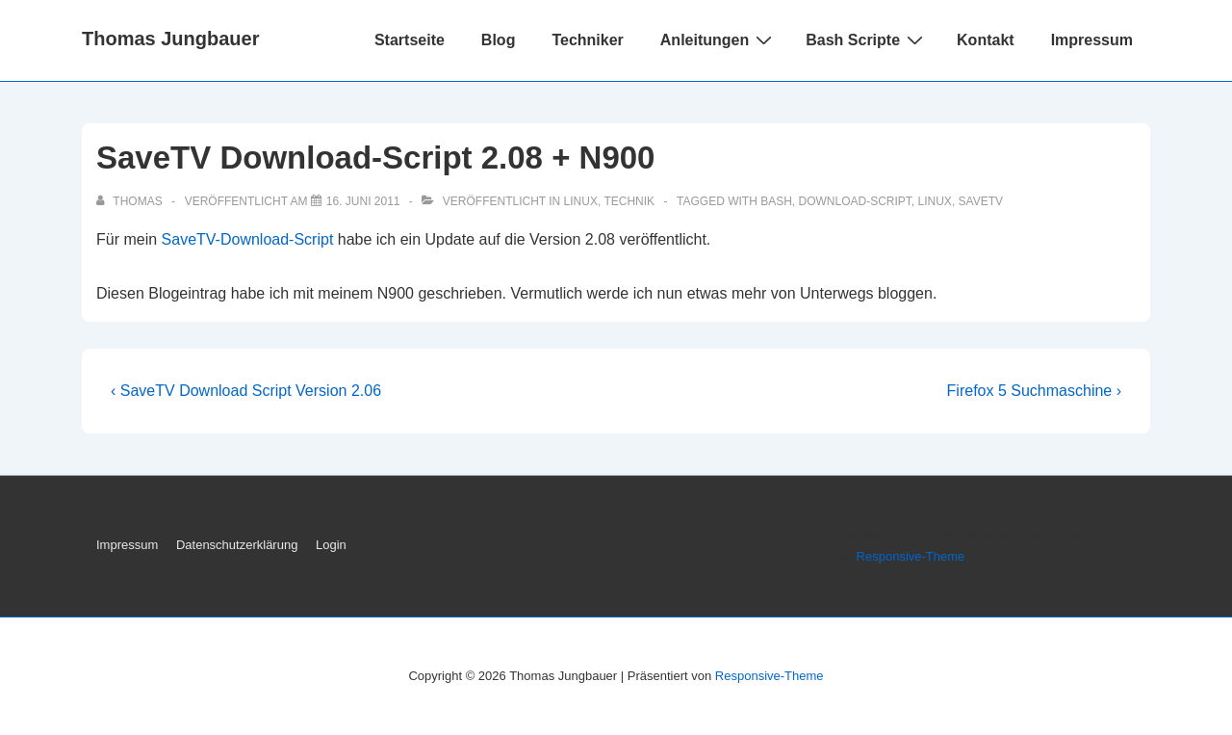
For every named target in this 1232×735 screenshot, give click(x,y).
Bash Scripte (867, 39)
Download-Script (855, 201)
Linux (581, 201)
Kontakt (985, 40)
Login (331, 545)
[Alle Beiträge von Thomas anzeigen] (131, 201)
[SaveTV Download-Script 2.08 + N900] (363, 201)
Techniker (587, 40)
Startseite (409, 40)
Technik (628, 201)
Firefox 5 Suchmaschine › (1034, 390)
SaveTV (981, 201)
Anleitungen (718, 39)
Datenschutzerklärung (236, 545)
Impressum (1092, 40)
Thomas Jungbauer (170, 38)
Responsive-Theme (911, 556)
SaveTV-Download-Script (248, 239)
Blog (498, 40)
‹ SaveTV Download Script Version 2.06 (246, 390)
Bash (776, 201)
